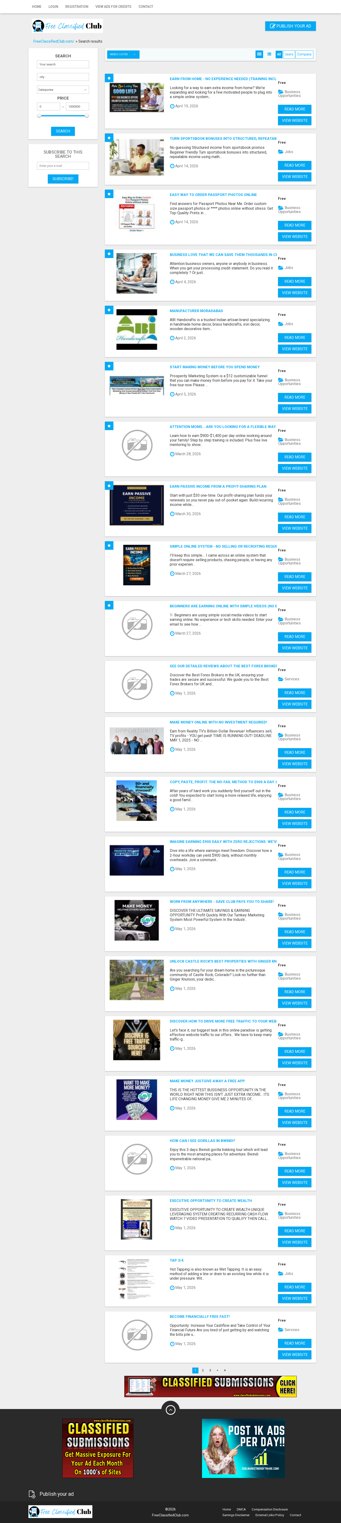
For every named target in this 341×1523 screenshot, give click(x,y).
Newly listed (124, 54)
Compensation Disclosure (270, 1509)
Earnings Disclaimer (236, 1515)
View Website (295, 120)
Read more (294, 109)
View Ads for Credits (113, 7)
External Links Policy (270, 1515)
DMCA (241, 1509)
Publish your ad (290, 25)
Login (53, 7)
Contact (146, 7)
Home (36, 7)
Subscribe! (63, 179)
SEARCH (63, 131)
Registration (76, 7)
